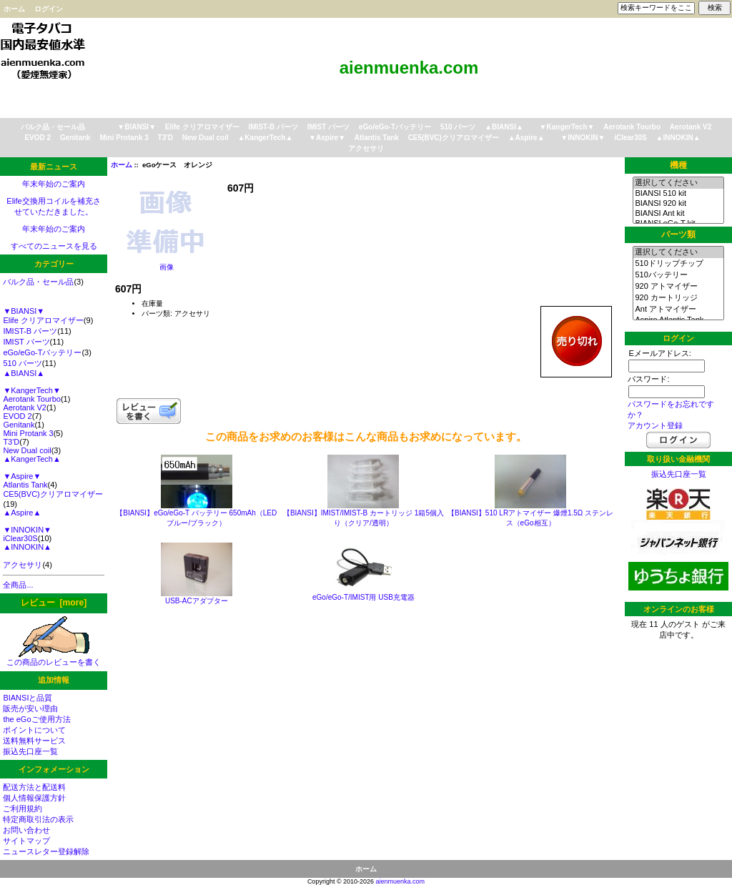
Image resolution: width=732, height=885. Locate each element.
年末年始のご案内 (53, 183)
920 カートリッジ (678, 298)
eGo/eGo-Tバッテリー (395, 127)
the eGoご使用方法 (36, 719)
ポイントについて (34, 730)
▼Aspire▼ (327, 138)
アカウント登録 (655, 425)
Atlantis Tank (377, 138)
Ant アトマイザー (678, 309)
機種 (678, 165)
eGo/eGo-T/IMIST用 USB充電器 (363, 597)
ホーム (14, 9)
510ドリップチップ (678, 264)
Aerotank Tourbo (632, 127)
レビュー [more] (53, 603)
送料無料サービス (34, 740)
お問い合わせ (26, 830)
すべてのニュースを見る (54, 246)
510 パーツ (457, 127)
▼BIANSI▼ (136, 127)
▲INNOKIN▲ (678, 138)
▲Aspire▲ (526, 138)
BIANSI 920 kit (678, 204)
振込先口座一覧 (30, 751)
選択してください (678, 183)
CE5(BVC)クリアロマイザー (453, 138)
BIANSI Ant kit (678, 214)
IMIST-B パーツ (273, 127)
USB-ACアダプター (196, 601)
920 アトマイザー (678, 286)
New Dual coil (205, 138)
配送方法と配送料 (34, 787)
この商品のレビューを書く (53, 658)
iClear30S (630, 138)
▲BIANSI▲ (504, 127)
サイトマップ (26, 840)
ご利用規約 (22, 808)
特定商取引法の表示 (38, 819)
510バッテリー (678, 275)
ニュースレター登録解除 (46, 851)
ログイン (48, 9)
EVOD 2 (37, 138)
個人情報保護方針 (34, 797)
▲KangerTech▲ (264, 138)
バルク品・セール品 (53, 127)
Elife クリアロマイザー (202, 127)
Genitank (75, 138)
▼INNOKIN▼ (582, 138)
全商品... (18, 584)
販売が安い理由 (30, 708)
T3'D (165, 138)
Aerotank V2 (690, 127)
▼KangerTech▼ (567, 127)
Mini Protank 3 (123, 138)
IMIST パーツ (328, 127)
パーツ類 (678, 234)
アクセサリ (366, 148)
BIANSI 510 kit (678, 194)
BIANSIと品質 (27, 697)
